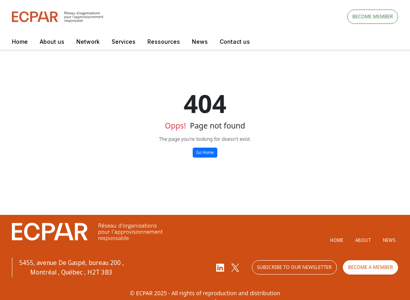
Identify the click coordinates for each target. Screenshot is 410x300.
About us (52, 41)
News (200, 41)
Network (88, 41)
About (363, 240)
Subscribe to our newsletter (294, 267)
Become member (372, 16)
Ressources (163, 41)
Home (20, 41)
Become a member (370, 267)
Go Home (205, 152)
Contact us (235, 41)
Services (123, 41)
